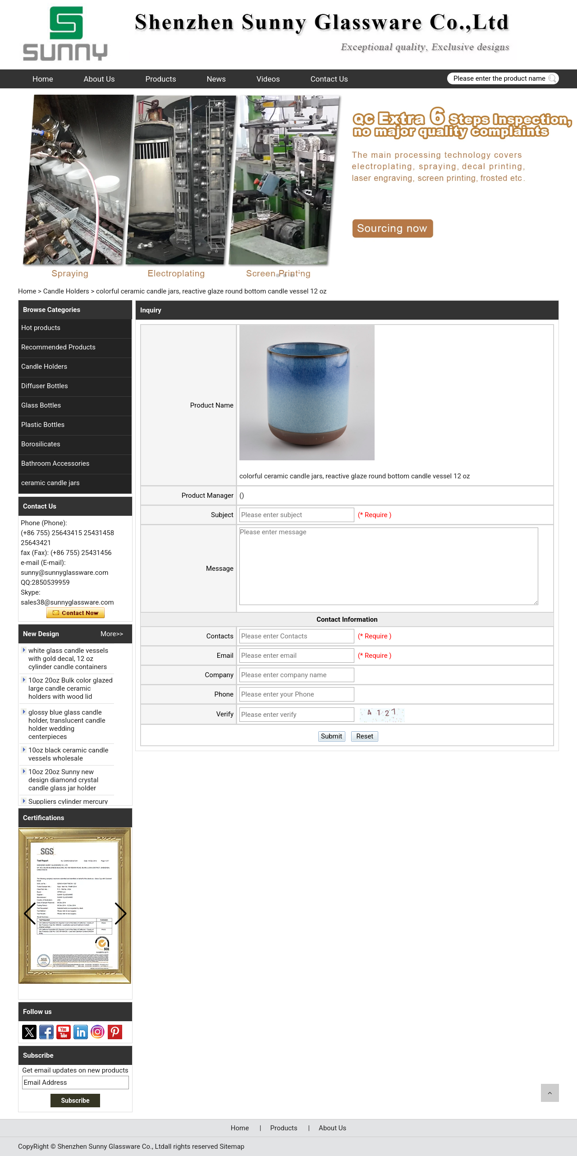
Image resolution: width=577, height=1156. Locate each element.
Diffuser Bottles (44, 386)
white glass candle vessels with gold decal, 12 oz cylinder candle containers (68, 661)
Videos (268, 78)
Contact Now (75, 613)
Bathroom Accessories (55, 463)
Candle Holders (66, 291)
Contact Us (329, 78)
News (216, 78)
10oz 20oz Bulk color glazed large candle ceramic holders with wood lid (70, 691)
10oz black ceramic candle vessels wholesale (68, 756)
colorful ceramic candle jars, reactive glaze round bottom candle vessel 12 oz (354, 476)
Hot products (40, 328)
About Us (98, 78)
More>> (112, 634)
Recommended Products (58, 347)
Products (161, 78)
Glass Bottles (41, 405)
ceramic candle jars (50, 483)
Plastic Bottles (42, 425)
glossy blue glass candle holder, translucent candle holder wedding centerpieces (66, 727)
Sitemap (232, 1146)
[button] (277, 275)
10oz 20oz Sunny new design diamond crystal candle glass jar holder (63, 782)
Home (42, 78)
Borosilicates (40, 444)
